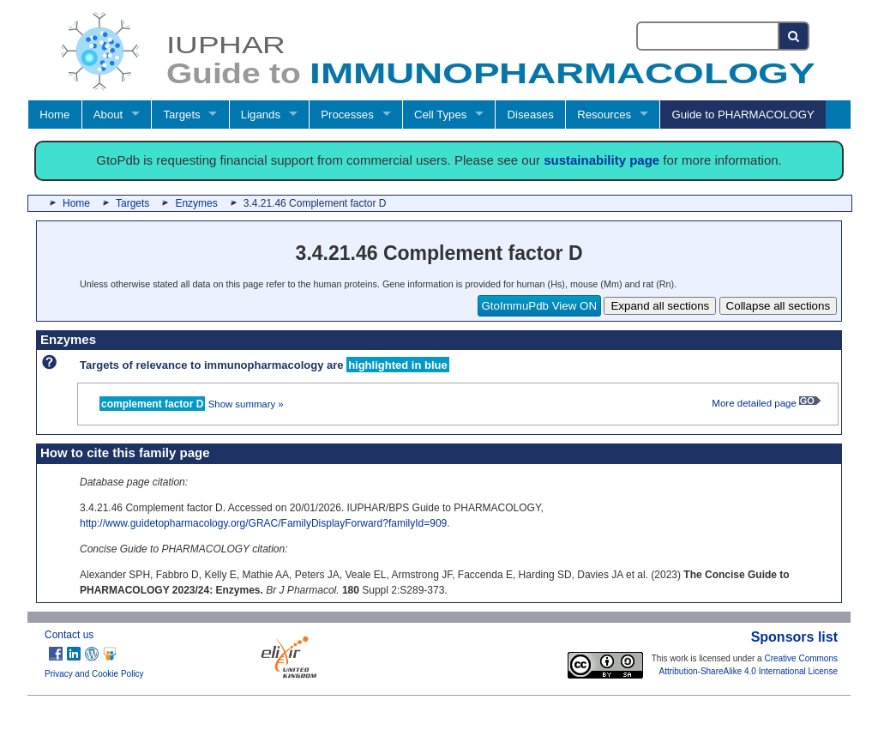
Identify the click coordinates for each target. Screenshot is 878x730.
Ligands (260, 114)
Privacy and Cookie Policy (94, 674)
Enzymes (196, 203)
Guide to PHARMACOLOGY (742, 114)
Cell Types (440, 114)
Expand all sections (659, 305)
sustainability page (601, 160)
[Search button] (794, 36)
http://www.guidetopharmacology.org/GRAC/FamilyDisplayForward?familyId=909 (263, 523)
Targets (181, 114)
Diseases (531, 114)
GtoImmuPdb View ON (540, 305)
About (108, 114)
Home (54, 114)
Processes (347, 114)
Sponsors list (794, 637)
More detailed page (766, 403)
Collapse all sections (778, 305)
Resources (604, 114)
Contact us (69, 635)
